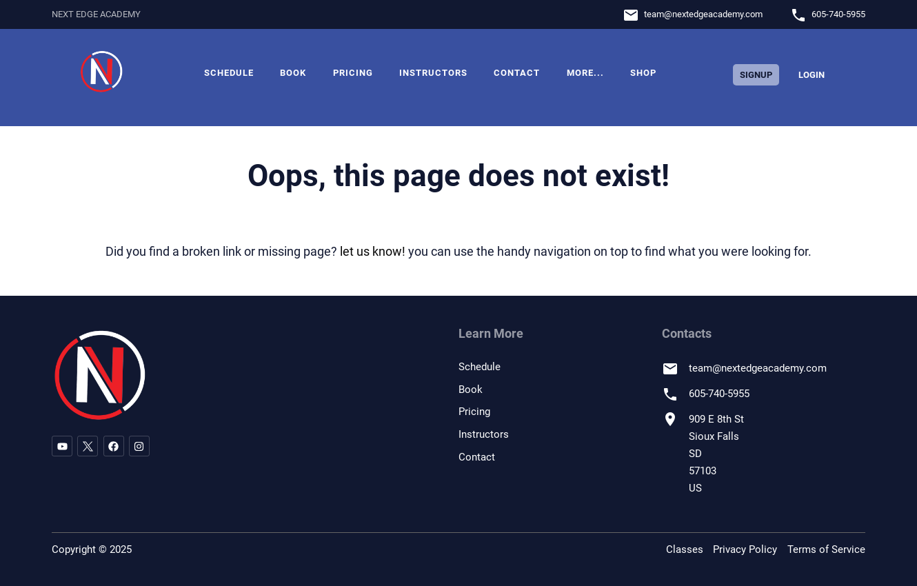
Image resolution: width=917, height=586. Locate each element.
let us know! (372, 251)
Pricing (353, 73)
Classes (684, 549)
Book (293, 73)
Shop (643, 73)
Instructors (433, 73)
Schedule (229, 73)
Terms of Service (826, 549)
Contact (517, 73)
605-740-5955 (838, 14)
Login (811, 75)
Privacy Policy (745, 549)
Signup (756, 75)
